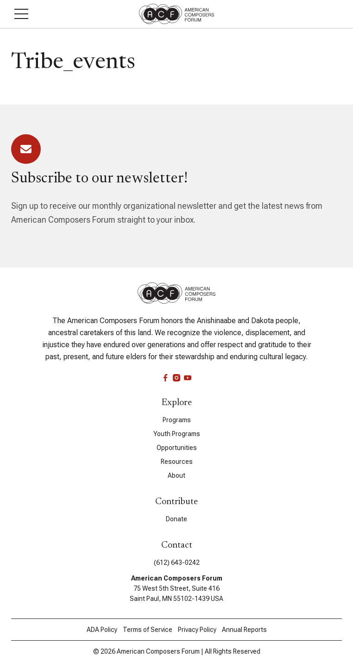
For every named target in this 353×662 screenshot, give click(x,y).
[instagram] (176, 377)
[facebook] (165, 377)
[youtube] (187, 377)
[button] (21, 14)
